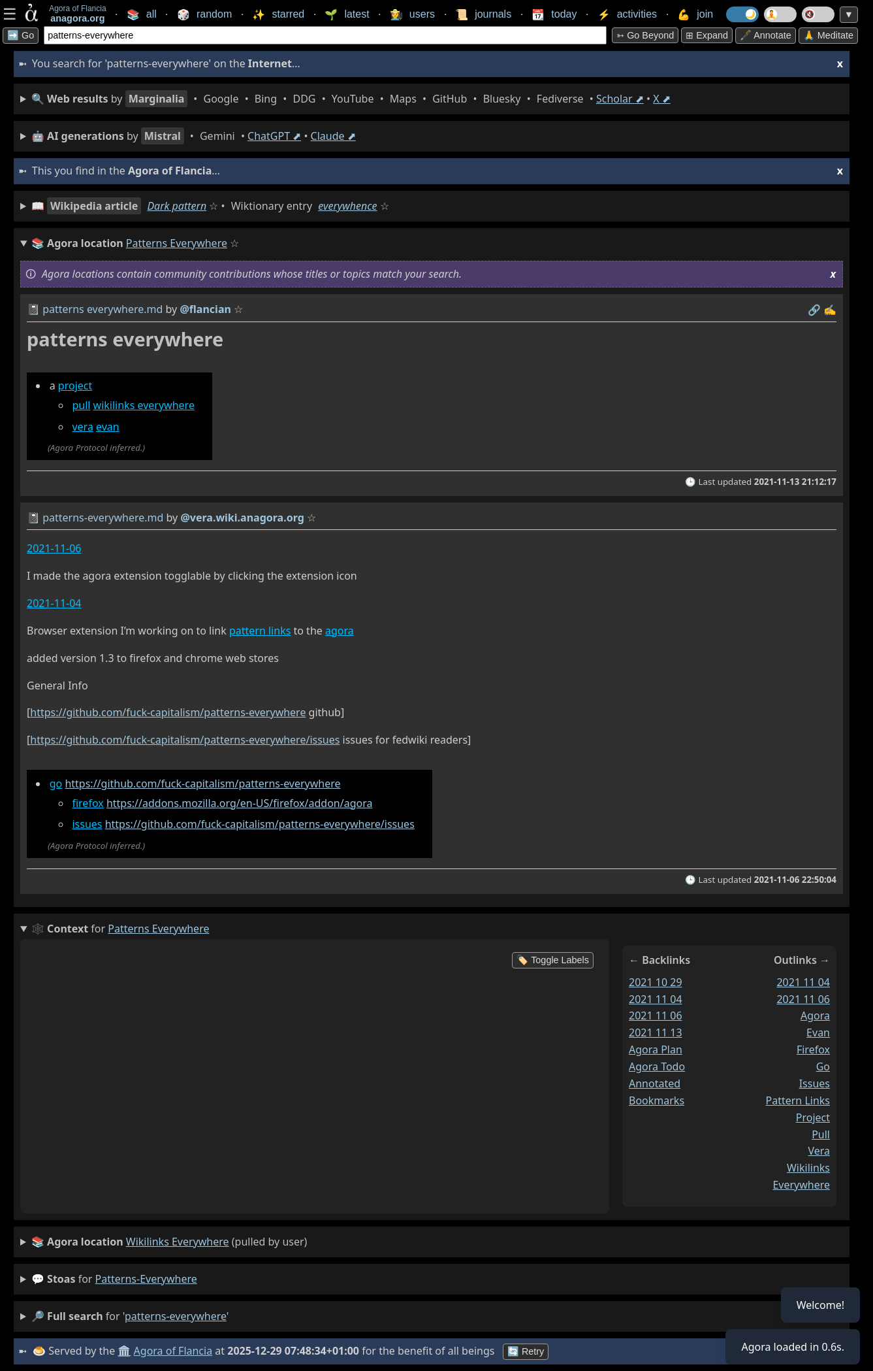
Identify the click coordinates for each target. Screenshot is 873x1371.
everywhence (347, 206)
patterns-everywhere (146, 1279)
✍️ (829, 310)
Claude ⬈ (333, 136)
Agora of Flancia (173, 1351)
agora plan (655, 1049)
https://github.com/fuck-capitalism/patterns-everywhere (168, 712)
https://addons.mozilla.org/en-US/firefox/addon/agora (239, 803)
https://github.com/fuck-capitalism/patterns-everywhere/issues (185, 740)
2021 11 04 (655, 999)
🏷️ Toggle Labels (552, 960)
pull (81, 405)
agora (339, 630)
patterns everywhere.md (102, 309)
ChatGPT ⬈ (274, 136)
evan (107, 427)
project (75, 385)
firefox (87, 803)
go (56, 783)
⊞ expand (707, 35)
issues (87, 824)
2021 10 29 (655, 982)
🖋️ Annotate (765, 35)
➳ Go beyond (645, 35)
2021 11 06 (655, 1015)
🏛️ (124, 1351)
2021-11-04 (54, 603)
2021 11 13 (655, 1032)
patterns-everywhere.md (102, 517)
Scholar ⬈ (620, 98)
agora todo (657, 1066)
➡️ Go (20, 35)
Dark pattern (176, 206)
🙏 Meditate (828, 35)
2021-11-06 (54, 548)
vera (82, 427)
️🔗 (814, 310)
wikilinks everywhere (144, 405)
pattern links (260, 630)
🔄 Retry (525, 1351)
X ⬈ (662, 98)
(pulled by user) (169, 1242)
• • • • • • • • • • (351, 98)
